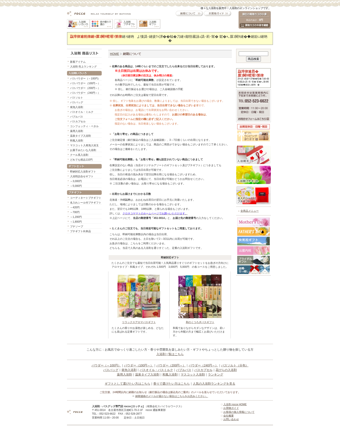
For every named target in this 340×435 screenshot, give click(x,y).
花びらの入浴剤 (226, 370)
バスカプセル (78, 121)
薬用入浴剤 (76, 131)
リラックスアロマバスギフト (139, 321)
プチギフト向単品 (80, 231)
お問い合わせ (231, 419)
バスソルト (76, 97)
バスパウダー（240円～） (85, 92)
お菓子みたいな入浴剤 (83, 150)
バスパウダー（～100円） (85, 78)
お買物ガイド (231, 408)
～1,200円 (76, 216)
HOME (114, 54)
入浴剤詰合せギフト (81, 176)
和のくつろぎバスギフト (200, 321)
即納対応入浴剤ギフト (83, 171)
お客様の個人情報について (239, 412)
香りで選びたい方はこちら (171, 383)
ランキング (215, 374)
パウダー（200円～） (171, 365)
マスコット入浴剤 (193, 374)
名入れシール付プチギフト (85, 202)
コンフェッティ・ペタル (84, 126)
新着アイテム (78, 61)
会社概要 (228, 415)
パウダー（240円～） (203, 365)
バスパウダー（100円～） (85, 83)
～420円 (75, 207)
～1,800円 (76, 221)
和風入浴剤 (76, 140)
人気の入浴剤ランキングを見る (214, 383)
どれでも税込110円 (81, 159)
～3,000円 (76, 181)
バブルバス (76, 116)
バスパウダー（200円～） (85, 88)
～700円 (75, 212)
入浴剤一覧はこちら (170, 354)
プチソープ (76, 226)
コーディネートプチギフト (85, 197)
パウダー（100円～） (138, 365)
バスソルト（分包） (234, 365)
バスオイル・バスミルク (156, 370)
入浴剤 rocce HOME (235, 404)
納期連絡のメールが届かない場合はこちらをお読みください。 (171, 396)
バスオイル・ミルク (81, 111)
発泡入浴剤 (76, 107)
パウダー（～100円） (106, 365)
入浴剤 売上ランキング (83, 66)
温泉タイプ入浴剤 (80, 135)
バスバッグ (76, 102)
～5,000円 (76, 185)
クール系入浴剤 (79, 154)
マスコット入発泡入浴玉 (84, 145)
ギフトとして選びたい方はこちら (127, 383)
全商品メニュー (249, 210)
